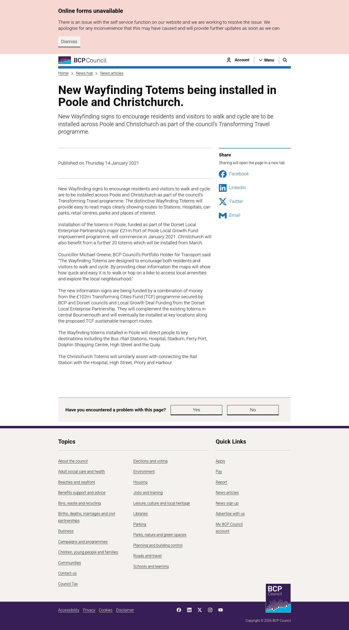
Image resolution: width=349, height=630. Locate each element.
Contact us (67, 573)
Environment (144, 471)
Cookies (105, 610)
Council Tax (68, 584)
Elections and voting (150, 461)
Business (66, 531)
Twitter (231, 202)
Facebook (234, 174)
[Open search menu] (285, 60)
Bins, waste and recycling (79, 503)
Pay (219, 471)
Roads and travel (147, 555)
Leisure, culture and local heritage (161, 503)
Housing (140, 482)
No (212, 410)
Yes (182, 410)
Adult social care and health (81, 471)
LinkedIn (232, 188)
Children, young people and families (88, 552)
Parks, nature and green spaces (159, 534)
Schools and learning (151, 566)
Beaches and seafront (76, 482)
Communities (69, 563)
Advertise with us (230, 513)
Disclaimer (125, 610)
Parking (139, 524)
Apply (220, 461)
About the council (73, 461)
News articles (111, 73)
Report (221, 482)
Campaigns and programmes (83, 541)
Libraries (140, 513)
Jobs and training (148, 492)
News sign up (227, 503)
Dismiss (69, 41)
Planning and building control (157, 545)
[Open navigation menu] (266, 60)
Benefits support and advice (81, 492)
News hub (84, 73)
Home (63, 73)
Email (229, 215)
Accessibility (68, 610)
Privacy (89, 610)
